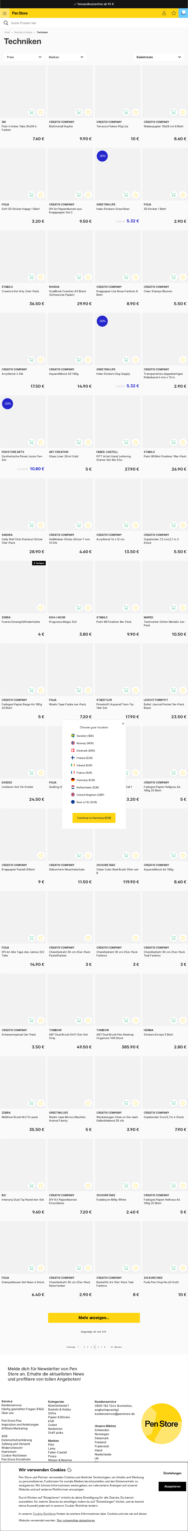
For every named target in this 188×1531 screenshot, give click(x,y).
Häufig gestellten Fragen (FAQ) (22, 1409)
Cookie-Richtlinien (14, 1455)
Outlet (52, 1425)
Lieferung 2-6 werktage (94, 4)
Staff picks (55, 1432)
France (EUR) (81, 772)
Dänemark (102, 1438)
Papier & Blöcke (59, 1417)
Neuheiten (55, 1429)
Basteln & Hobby (23, 32)
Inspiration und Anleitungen (20, 1424)
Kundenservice (11, 1405)
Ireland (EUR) (81, 765)
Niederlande (103, 1454)
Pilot (51, 1444)
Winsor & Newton (60, 1460)
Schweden (102, 1430)
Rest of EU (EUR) (84, 802)
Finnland (100, 1442)
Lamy (51, 1448)
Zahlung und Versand (15, 1444)
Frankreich (102, 1446)
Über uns (7, 1413)
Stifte (52, 1413)
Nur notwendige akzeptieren (76, 1520)
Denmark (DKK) (83, 750)
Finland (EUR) (82, 758)
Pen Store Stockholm (16, 1459)
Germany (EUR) (83, 780)
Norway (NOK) (82, 743)
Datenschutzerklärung (16, 1440)
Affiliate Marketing (14, 1428)
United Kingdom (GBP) (87, 794)
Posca (52, 1456)
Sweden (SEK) (82, 735)
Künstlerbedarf (58, 1405)
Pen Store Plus (11, 1420)
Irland (98, 1450)
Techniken (42, 32)
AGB (4, 1436)
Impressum (8, 1451)
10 (112, 1347)
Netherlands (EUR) (85, 787)
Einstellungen (172, 1473)
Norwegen (102, 1434)
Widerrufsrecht (12, 1448)
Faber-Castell (57, 1452)
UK (97, 1458)
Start (7, 32)
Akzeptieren (172, 1486)
